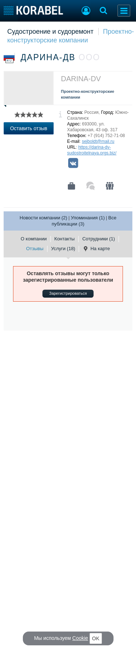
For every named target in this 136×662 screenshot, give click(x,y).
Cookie (80, 638)
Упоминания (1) (88, 217)
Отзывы (35, 248)
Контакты (64, 238)
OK (95, 638)
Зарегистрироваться (68, 293)
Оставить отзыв (29, 128)
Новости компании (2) (43, 217)
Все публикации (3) (83, 221)
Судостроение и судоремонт (50, 31)
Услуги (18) (63, 248)
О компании (34, 238)
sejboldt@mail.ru (98, 141)
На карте (96, 249)
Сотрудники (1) (98, 238)
